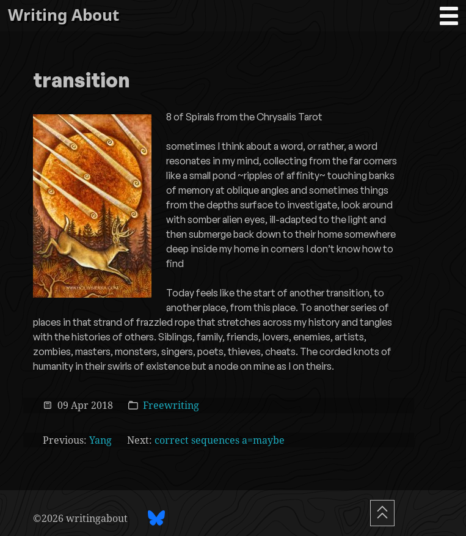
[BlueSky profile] (156, 518)
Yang (100, 440)
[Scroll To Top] (382, 513)
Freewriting (171, 405)
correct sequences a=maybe (220, 440)
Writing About (63, 15)
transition (81, 81)
